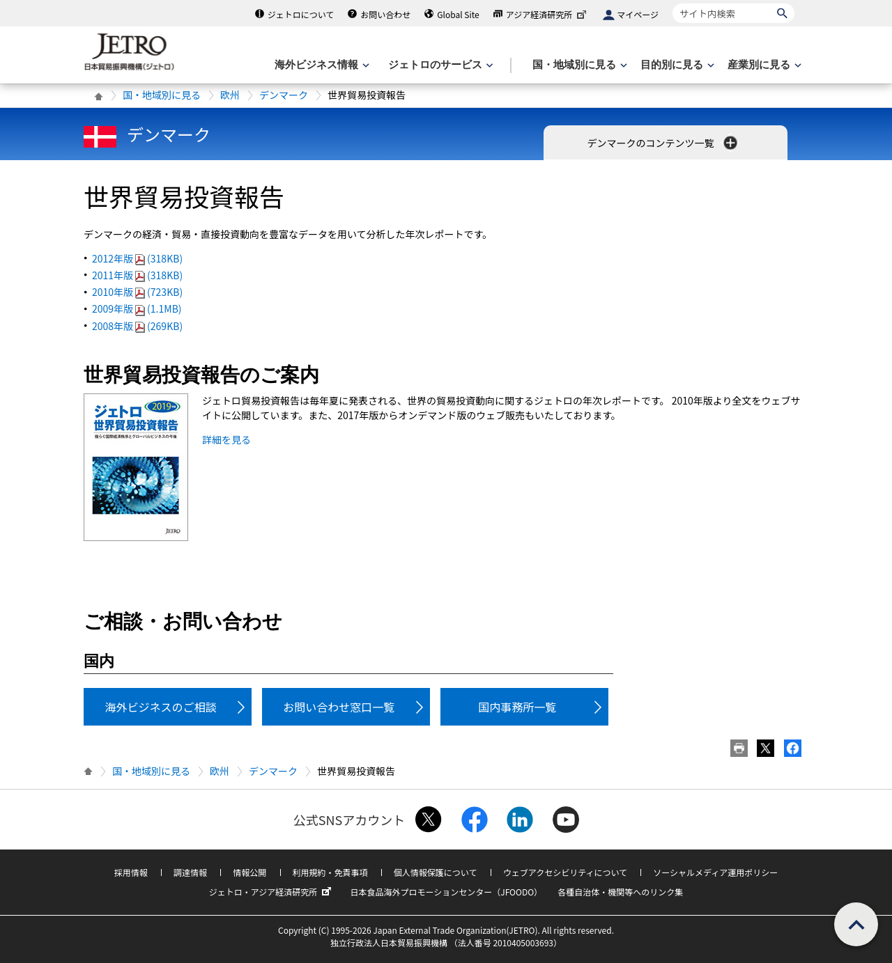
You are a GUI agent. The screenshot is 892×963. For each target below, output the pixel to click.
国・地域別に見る (162, 95)
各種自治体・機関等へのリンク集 (620, 892)
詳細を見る (226, 439)
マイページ (638, 14)
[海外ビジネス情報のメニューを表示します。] (321, 65)
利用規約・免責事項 (330, 872)
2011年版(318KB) (137, 275)
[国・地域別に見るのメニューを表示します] (578, 65)
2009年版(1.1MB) (137, 308)
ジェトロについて (301, 14)
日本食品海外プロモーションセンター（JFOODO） (446, 892)
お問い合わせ (385, 14)
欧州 (230, 95)
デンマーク (283, 95)
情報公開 (249, 872)
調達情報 (190, 872)
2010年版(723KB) (137, 292)
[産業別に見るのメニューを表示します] (763, 65)
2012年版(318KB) (137, 258)
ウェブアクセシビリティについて (565, 872)
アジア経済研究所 (548, 14)
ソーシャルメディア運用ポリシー (715, 872)
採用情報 (131, 872)
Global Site (458, 14)
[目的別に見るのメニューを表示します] (676, 65)
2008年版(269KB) (137, 326)
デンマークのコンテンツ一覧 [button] (663, 143)
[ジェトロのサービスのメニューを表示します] (439, 65)
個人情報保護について (435, 872)
